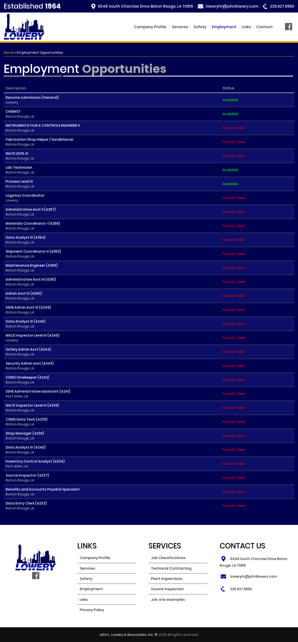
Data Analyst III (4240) (25, 450)
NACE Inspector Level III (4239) (32, 408)
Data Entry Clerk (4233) (26, 506)
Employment (224, 27)
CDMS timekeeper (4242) (27, 380)
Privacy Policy (92, 609)
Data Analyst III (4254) (25, 240)
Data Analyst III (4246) (25, 324)
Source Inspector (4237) (27, 478)
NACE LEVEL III (20, 156)
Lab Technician (20, 170)
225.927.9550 (282, 6)
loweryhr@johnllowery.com (232, 6)
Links (246, 27)
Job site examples (168, 599)
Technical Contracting (171, 568)
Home (9, 52)
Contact (264, 27)
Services (180, 27)
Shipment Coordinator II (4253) (33, 254)
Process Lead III (20, 184)
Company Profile (150, 27)
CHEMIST (20, 114)
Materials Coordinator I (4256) (33, 226)
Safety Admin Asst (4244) (28, 352)
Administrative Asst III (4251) (31, 282)
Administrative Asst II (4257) (31, 212)
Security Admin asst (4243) (30, 366)
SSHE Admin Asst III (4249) (28, 310)
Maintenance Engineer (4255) (31, 268)
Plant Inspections (166, 578)
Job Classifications (168, 557)
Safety (199, 27)
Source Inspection (167, 588)
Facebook (289, 27)
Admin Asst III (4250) (24, 296)
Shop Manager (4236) (25, 436)
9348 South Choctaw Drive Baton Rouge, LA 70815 (145, 6)
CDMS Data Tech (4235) (26, 422)
